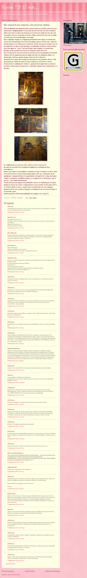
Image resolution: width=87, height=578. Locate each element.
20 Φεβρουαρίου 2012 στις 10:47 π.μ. (15, 212)
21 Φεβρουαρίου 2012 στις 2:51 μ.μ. (15, 471)
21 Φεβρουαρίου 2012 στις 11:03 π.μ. (15, 417)
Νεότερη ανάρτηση (8, 571)
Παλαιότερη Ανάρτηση (52, 571)
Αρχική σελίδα (29, 571)
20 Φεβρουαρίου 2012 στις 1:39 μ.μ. (15, 253)
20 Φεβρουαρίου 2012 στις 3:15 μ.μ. (15, 293)
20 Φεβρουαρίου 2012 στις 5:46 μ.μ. (15, 343)
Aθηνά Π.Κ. (10, 217)
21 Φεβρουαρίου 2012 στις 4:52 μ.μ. (15, 488)
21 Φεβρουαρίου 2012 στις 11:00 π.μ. (15, 404)
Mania (9, 509)
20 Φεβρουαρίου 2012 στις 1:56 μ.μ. (15, 271)
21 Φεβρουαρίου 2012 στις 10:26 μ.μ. (15, 560)
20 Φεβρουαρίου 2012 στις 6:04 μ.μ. (15, 360)
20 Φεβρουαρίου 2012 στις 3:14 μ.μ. (15, 282)
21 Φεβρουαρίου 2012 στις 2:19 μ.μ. (15, 462)
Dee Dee (9, 476)
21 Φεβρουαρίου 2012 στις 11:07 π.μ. (15, 448)
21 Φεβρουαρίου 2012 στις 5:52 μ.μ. (15, 515)
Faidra (9, 206)
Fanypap (9, 365)
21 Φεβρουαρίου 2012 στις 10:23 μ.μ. (15, 538)
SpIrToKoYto (10, 258)
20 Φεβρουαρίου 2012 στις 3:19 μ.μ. (15, 317)
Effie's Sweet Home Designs (14, 453)
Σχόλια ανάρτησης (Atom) (14, 574)
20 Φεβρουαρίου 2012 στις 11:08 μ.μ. (15, 382)
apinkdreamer (10, 467)
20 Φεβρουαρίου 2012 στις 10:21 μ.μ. (15, 370)
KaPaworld (10, 493)
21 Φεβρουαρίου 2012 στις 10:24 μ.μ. (15, 549)
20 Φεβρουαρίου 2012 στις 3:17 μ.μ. (15, 306)
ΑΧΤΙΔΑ (9, 276)
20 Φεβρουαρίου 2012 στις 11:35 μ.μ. (15, 395)
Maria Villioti (10, 233)
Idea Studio (10, 245)
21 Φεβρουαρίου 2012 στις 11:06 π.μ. (15, 438)
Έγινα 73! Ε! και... (20, 7)
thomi (8, 375)
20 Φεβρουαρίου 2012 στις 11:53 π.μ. (15, 228)
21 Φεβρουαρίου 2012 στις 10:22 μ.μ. (15, 527)
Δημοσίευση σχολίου (10, 563)
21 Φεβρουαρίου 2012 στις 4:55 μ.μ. (15, 504)
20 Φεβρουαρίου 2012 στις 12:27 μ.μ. (15, 240)
